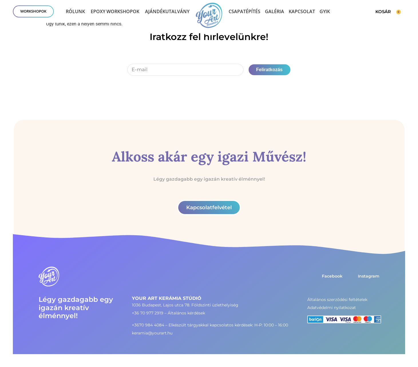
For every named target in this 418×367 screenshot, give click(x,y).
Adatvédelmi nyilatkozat (331, 307)
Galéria (274, 11)
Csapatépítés (244, 11)
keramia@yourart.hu (152, 333)
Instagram (368, 276)
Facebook (332, 276)
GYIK (325, 11)
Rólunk (75, 11)
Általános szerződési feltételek (337, 299)
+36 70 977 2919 (147, 313)
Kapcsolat (302, 11)
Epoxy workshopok (115, 11)
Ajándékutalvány (167, 11)
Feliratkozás (269, 69)
